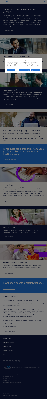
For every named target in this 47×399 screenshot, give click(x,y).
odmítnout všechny (24, 70)
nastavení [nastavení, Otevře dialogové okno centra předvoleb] (11, 70)
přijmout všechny (35, 70)
